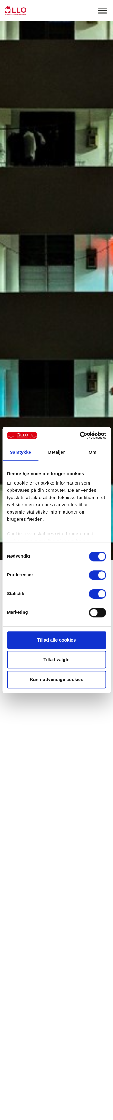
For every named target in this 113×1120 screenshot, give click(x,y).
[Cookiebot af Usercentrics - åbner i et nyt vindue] (80, 435)
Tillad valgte (56, 659)
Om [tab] (92, 452)
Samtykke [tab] (20, 452)
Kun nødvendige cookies (56, 679)
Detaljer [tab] (56, 452)
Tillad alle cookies (56, 639)
